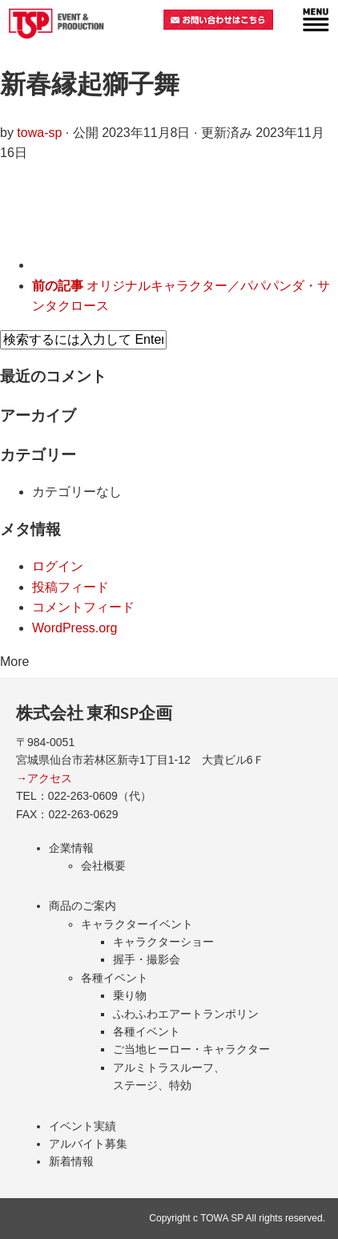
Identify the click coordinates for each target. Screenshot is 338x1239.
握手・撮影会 (146, 959)
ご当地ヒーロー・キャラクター (191, 1049)
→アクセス (44, 778)
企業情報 (71, 847)
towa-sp (39, 132)
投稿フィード (70, 587)
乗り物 (130, 995)
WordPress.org (74, 628)
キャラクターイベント (137, 924)
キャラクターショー (163, 941)
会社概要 (103, 865)
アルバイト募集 (88, 1143)
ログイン (57, 566)
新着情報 (71, 1161)
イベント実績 (82, 1126)
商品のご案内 (82, 905)
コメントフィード (83, 607)
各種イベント (114, 977)
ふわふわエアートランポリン (186, 1013)
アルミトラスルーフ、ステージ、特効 (169, 1076)
